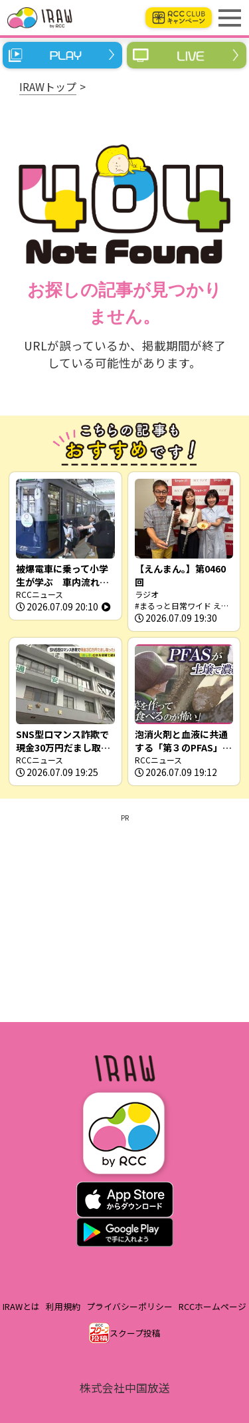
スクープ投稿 (135, 1333)
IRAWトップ (47, 86)
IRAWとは (21, 1306)
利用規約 (63, 1306)
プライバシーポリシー (129, 1306)
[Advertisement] (124, 916)
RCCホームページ (212, 1306)
